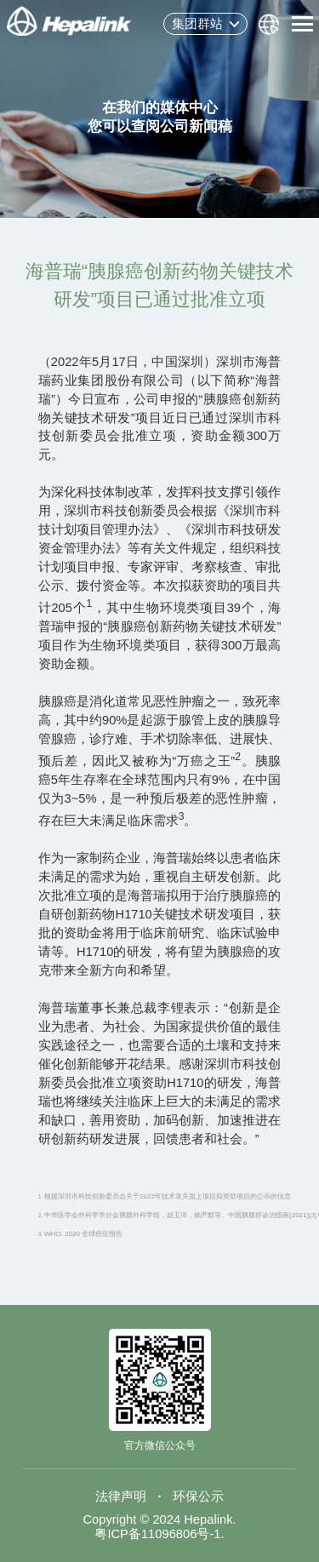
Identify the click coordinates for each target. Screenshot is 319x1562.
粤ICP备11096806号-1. (159, 1534)
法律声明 (120, 1496)
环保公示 (198, 1496)
